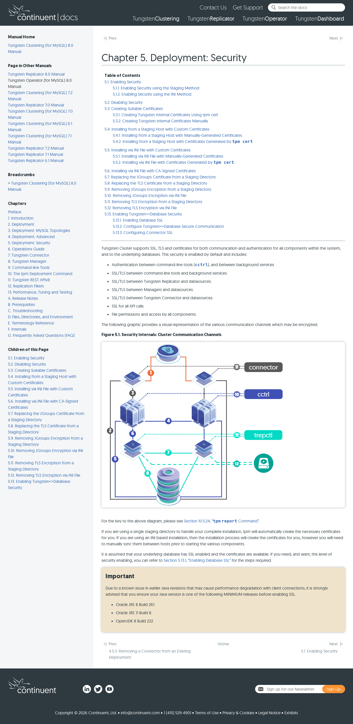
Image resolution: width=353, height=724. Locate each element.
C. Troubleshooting (25, 310)
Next (333, 38)
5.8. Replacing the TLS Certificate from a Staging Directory (156, 183)
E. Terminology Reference (31, 322)
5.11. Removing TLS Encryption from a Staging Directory (153, 201)
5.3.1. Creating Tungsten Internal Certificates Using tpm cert (165, 114)
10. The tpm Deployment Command (40, 273)
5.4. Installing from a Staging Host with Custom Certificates (157, 129)
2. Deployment (21, 224)
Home (223, 643)
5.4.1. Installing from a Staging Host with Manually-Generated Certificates (177, 135)
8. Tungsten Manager (27, 261)
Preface (14, 211)
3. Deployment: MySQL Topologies (39, 230)
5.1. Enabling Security (26, 357)
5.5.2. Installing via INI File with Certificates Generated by (173, 162)
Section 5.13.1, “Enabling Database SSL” (197, 560)
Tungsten (156, 18)
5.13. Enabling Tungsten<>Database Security (143, 213)
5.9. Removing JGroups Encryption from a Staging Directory (158, 189)
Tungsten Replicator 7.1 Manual (35, 154)
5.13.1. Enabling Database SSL (138, 220)
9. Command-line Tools (29, 267)
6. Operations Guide (26, 248)
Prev (112, 38)
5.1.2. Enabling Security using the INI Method (152, 94)
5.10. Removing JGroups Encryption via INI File (145, 195)
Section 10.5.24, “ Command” (221, 520)
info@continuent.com (140, 712)
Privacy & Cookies (238, 712)
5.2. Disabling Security (27, 364)
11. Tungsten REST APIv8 (29, 279)
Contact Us (213, 7)
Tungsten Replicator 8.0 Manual (36, 74)
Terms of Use (207, 712)
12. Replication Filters (26, 285)
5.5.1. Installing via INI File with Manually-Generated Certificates (168, 156)
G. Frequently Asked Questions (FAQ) (41, 335)
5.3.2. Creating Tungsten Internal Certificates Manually (160, 120)
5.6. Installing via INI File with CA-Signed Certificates (150, 170)
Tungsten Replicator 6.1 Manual (35, 160)
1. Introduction (20, 218)
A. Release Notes (23, 298)
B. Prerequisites (21, 304)
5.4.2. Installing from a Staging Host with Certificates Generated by (183, 141)
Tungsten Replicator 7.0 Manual (36, 104)
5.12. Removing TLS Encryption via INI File (44, 475)
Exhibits (291, 712)
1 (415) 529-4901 (177, 712)
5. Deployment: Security (29, 242)
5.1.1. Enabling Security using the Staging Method (156, 87)
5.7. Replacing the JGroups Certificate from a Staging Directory (160, 176)
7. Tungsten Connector (28, 255)
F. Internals (17, 329)
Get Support (248, 7)
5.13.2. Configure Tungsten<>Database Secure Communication (168, 226)
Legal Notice (269, 712)
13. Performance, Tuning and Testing (40, 292)
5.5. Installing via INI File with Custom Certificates (148, 149)
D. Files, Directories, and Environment (40, 316)
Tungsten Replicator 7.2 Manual (36, 148)
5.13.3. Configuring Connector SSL (143, 232)
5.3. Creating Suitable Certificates (37, 370)
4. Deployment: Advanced (31, 236)
